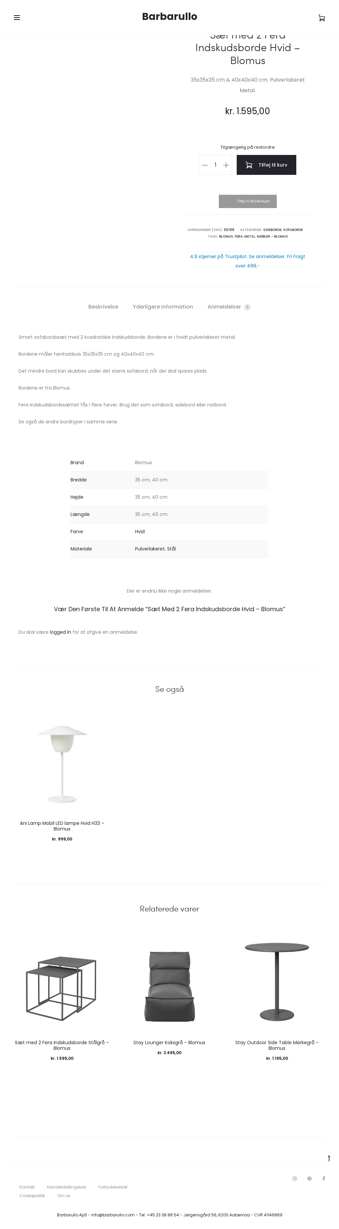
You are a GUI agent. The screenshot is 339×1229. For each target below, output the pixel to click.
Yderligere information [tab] (163, 307)
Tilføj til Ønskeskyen (253, 201)
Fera (239, 236)
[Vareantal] (215, 165)
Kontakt (27, 1187)
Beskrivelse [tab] (103, 307)
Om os (64, 1195)
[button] (205, 165)
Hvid (140, 531)
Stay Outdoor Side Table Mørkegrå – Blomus (277, 1045)
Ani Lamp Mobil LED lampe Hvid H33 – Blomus (62, 826)
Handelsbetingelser (66, 1187)
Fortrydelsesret (112, 1187)
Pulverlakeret (150, 548)
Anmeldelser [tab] (229, 307)
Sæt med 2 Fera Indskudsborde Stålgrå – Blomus (62, 1045)
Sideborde (272, 229)
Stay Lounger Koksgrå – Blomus (169, 1042)
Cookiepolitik (32, 1195)
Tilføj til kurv (266, 165)
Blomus (226, 236)
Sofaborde (293, 229)
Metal (249, 236)
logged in (60, 632)
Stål (171, 548)
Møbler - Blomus (272, 236)
